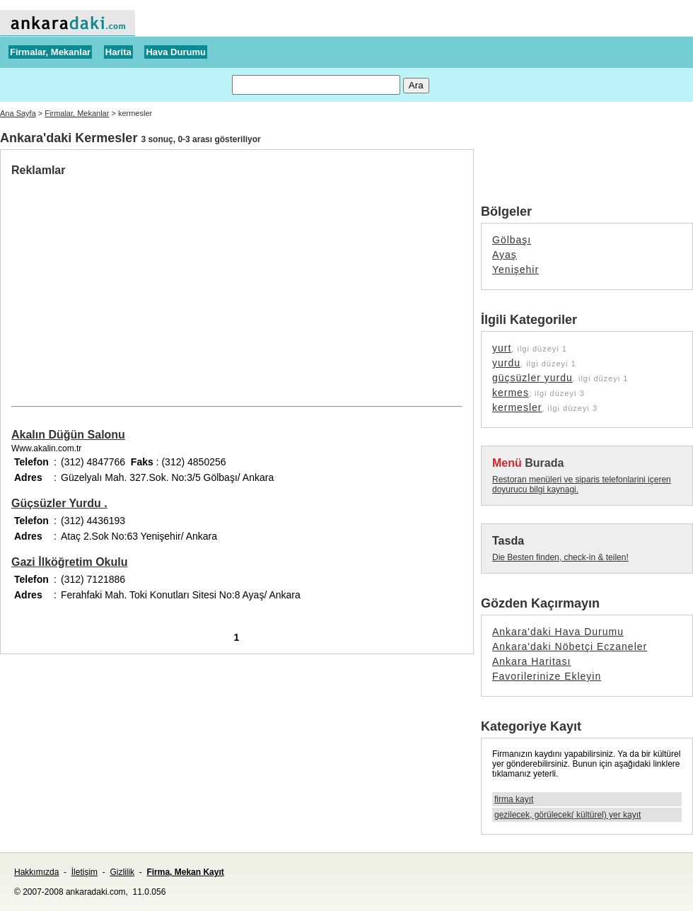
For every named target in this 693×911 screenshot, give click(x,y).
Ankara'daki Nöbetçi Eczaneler (569, 646)
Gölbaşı (511, 239)
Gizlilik (122, 872)
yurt (501, 348)
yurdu (506, 363)
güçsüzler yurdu (532, 377)
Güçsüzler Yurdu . (59, 503)
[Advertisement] (130, 283)
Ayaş (504, 254)
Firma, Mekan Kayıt (184, 872)
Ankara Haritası (531, 661)
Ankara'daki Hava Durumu (558, 631)
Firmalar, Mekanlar (50, 52)
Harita (118, 52)
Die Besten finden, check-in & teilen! (560, 557)
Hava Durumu (176, 52)
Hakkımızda (36, 872)
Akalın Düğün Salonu (68, 435)
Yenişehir (515, 269)
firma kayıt (513, 799)
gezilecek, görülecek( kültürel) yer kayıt (567, 815)
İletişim (84, 872)
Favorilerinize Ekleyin (546, 676)
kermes (510, 392)
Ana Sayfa (18, 113)
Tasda (508, 541)
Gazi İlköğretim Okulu (69, 562)
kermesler (517, 407)
